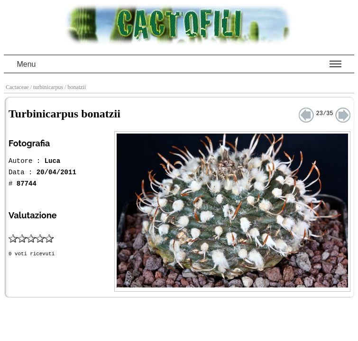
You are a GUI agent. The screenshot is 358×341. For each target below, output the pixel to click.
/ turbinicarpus (47, 87)
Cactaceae (18, 87)
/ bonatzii (75, 87)
